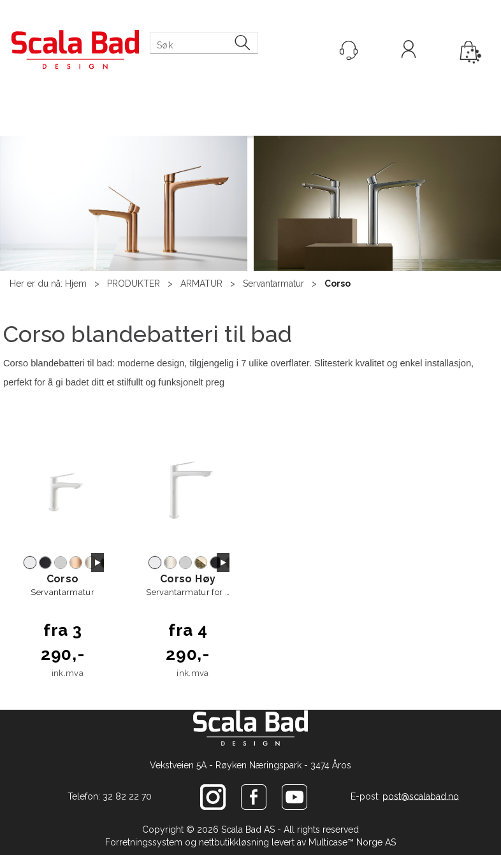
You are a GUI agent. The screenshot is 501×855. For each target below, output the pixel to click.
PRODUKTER (133, 283)
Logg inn (408, 50)
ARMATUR (201, 283)
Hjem (76, 283)
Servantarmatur (273, 283)
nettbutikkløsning (234, 842)
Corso (337, 283)
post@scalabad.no (420, 796)
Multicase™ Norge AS (352, 842)
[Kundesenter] (349, 50)
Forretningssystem (143, 842)
